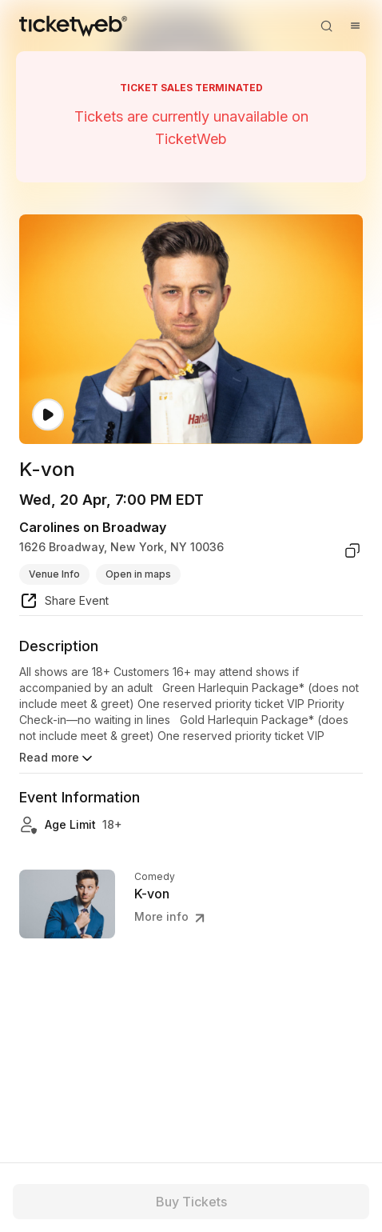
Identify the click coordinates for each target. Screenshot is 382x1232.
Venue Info (54, 574)
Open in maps (138, 574)
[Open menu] (355, 26)
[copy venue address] (352, 550)
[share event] (64, 603)
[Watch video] (48, 415)
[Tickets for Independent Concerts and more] (73, 25)
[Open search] (326, 26)
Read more (57, 758)
